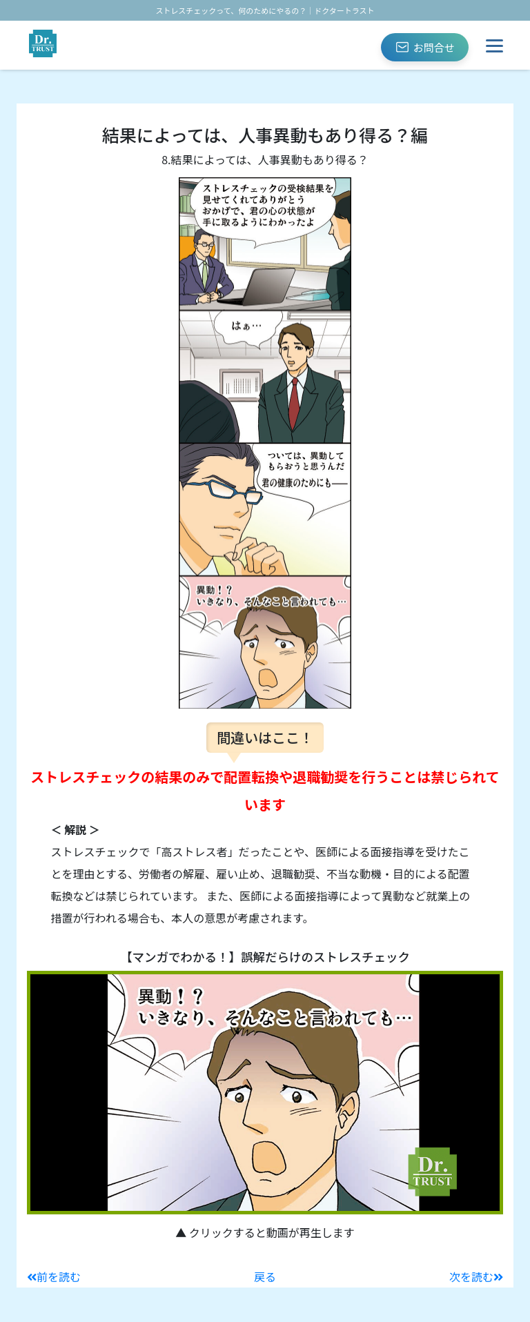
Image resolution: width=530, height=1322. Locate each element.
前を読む (54, 1276)
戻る (265, 1276)
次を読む (476, 1276)
